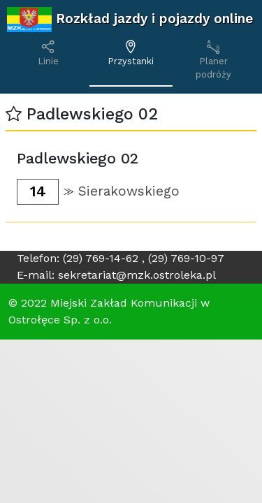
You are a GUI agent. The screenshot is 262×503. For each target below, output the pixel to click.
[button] (14, 114)
